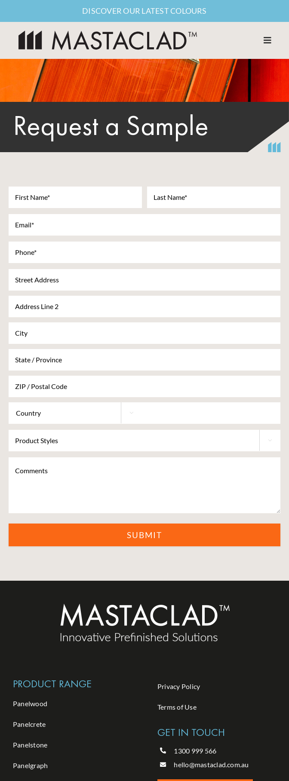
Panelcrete (29, 724)
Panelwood (30, 703)
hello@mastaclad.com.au (211, 764)
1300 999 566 (195, 751)
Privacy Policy (178, 686)
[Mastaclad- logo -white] (144, 605)
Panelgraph (30, 765)
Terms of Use (177, 707)
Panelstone (30, 745)
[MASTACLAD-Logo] (107, 34)
